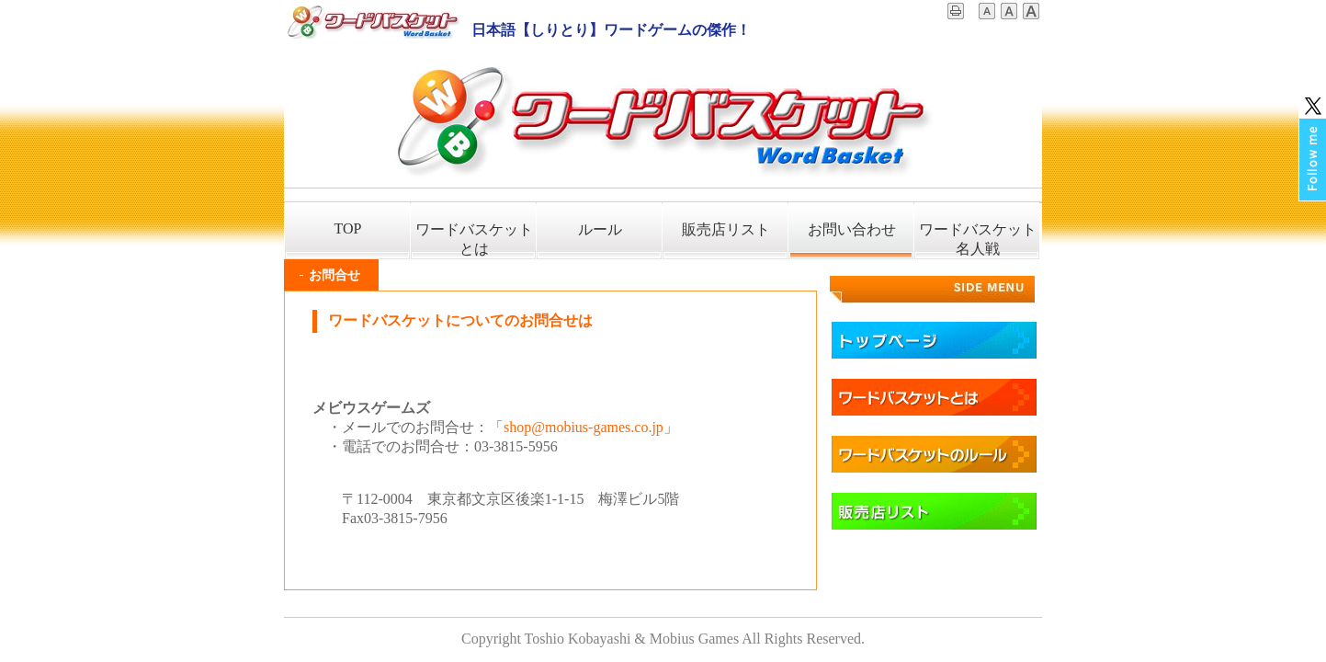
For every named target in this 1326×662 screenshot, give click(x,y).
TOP (348, 228)
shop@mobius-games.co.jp (583, 427)
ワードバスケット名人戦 (978, 239)
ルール (600, 229)
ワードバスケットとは (474, 239)
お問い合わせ (852, 229)
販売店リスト (726, 229)
